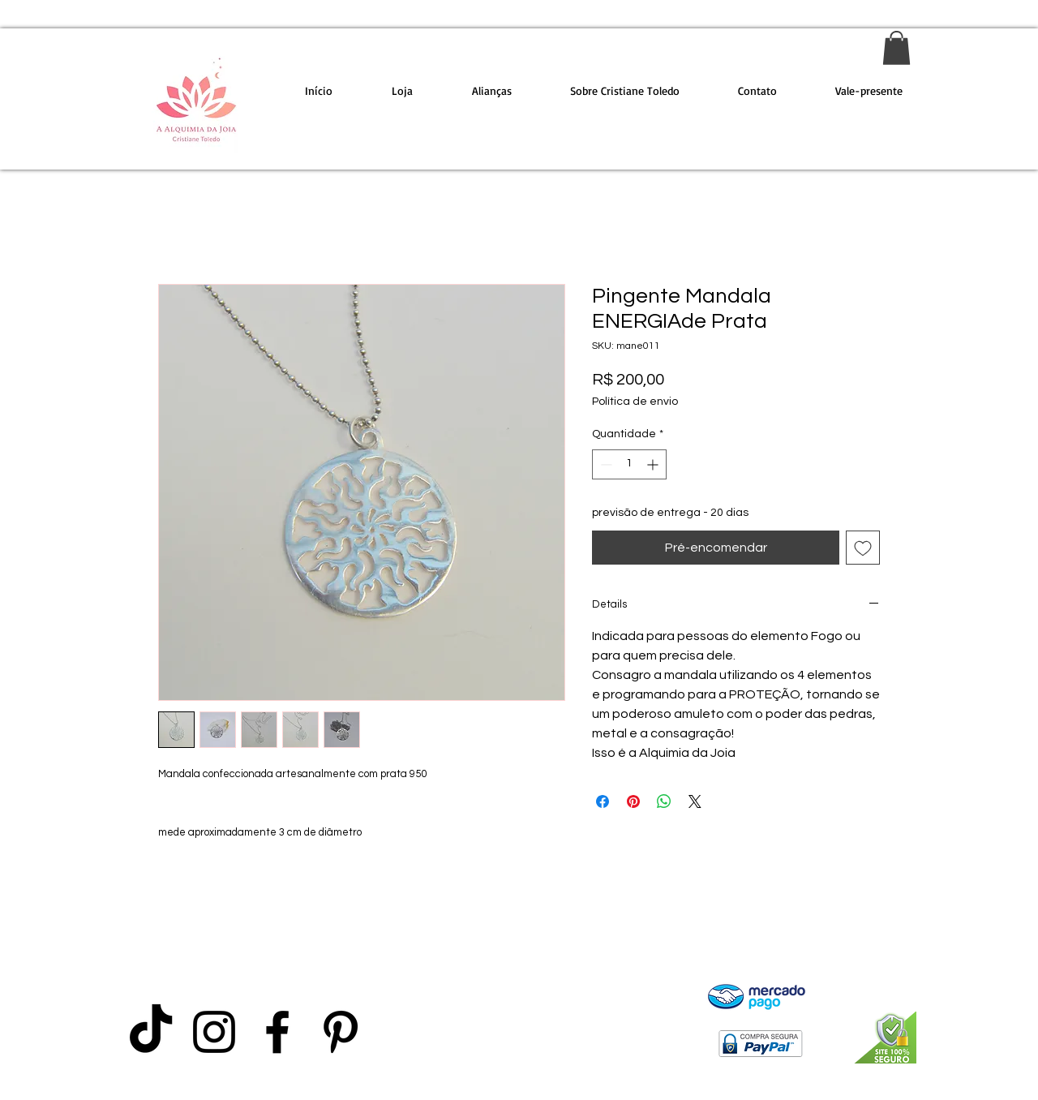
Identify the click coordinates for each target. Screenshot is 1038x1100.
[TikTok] (150, 1031)
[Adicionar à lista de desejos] (863, 548)
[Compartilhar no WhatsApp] (664, 801)
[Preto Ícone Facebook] (277, 1031)
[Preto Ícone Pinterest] (340, 1031)
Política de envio (635, 401)
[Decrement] (604, 464)
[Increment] (654, 464)
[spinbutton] (629, 464)
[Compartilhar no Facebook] (602, 801)
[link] (896, 48)
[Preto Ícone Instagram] (214, 1031)
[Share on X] (695, 801)
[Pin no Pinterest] (633, 801)
